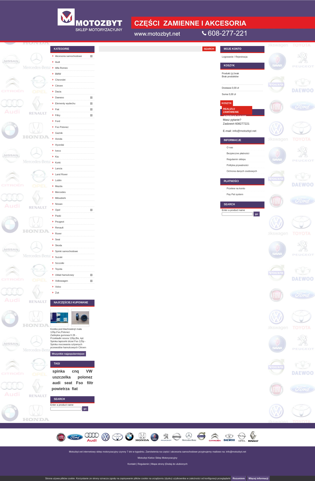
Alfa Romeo (61, 68)
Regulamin (143, 464)
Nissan (59, 204)
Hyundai (59, 144)
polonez (85, 377)
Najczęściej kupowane (71, 302)
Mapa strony (157, 464)
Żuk (57, 292)
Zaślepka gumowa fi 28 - (63, 335)
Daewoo (59, 97)
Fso (79, 383)
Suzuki (58, 257)
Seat (57, 239)
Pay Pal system (235, 194)
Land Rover (61, 174)
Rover (58, 233)
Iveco (58, 150)
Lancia (58, 168)
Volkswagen (61, 280)
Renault (59, 227)
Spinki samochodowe (66, 251)
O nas (230, 147)
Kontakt (132, 464)
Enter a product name (62, 404)
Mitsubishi (60, 198)
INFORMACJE (232, 140)
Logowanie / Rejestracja (234, 56)
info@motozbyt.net (244, 131)
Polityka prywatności (237, 165)
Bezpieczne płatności (238, 153)
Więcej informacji (258, 478)
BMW (58, 74)
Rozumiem (239, 478)
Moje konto (232, 48)
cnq (75, 371)
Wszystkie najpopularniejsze (68, 353)
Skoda (58, 245)
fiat (75, 389)
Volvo (58, 286)
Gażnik (59, 133)
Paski (58, 215)
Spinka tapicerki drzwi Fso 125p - (68, 341)
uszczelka (61, 377)
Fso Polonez (61, 127)
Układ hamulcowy (64, 275)
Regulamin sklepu (236, 159)
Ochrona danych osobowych (242, 171)
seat (68, 383)
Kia (57, 156)
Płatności (231, 181)
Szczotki (59, 263)
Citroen (59, 85)
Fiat (57, 109)
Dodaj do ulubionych (176, 464)
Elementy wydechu (65, 103)
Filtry (57, 115)
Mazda (58, 186)
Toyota (58, 269)
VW (89, 371)
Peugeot (59, 221)
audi (56, 383)
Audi (57, 62)
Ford (57, 121)
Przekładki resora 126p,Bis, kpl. (67, 338)
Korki (58, 162)
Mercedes (60, 192)
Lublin (58, 180)
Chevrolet (60, 79)
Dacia (58, 91)
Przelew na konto (236, 188)
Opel (57, 210)
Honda (58, 139)
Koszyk (229, 65)
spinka (58, 371)
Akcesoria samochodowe (68, 56)
